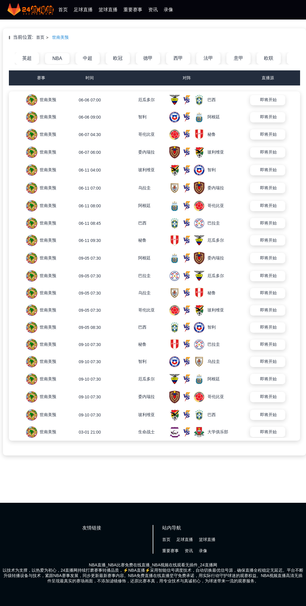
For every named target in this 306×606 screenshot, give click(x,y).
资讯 (153, 9)
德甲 (148, 58)
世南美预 (60, 37)
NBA (57, 58)
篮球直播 (108, 9)
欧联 (268, 58)
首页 (63, 9)
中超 (87, 58)
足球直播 (83, 9)
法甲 (208, 58)
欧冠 (118, 58)
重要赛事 (132, 9)
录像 (168, 9)
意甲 (238, 58)
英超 (27, 58)
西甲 (178, 58)
